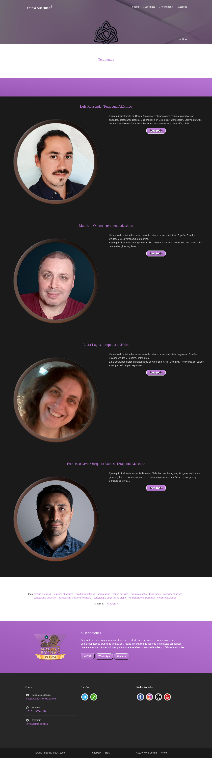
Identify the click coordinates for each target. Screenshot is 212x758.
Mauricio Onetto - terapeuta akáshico (106, 225)
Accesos (182, 6)
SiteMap (96, 752)
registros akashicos (63, 594)
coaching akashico (166, 597)
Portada (135, 6)
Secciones (149, 6)
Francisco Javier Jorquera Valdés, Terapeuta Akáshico (106, 464)
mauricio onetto (139, 594)
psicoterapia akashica (45, 597)
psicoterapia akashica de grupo (110, 597)
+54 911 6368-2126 (36, 711)
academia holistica (85, 594)
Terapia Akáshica (37, 8)
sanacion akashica (172, 594)
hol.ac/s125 (112, 603)
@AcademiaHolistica (37, 724)
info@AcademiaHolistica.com (41, 698)
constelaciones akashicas (141, 597)
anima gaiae (104, 594)
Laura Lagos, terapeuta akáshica (105, 345)
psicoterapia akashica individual (75, 597)
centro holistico (120, 594)
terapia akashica (42, 594)
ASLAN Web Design (146, 752)
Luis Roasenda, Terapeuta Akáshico (106, 106)
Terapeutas (106, 59)
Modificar (182, 39)
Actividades (167, 6)
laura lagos (155, 594)
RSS (107, 752)
